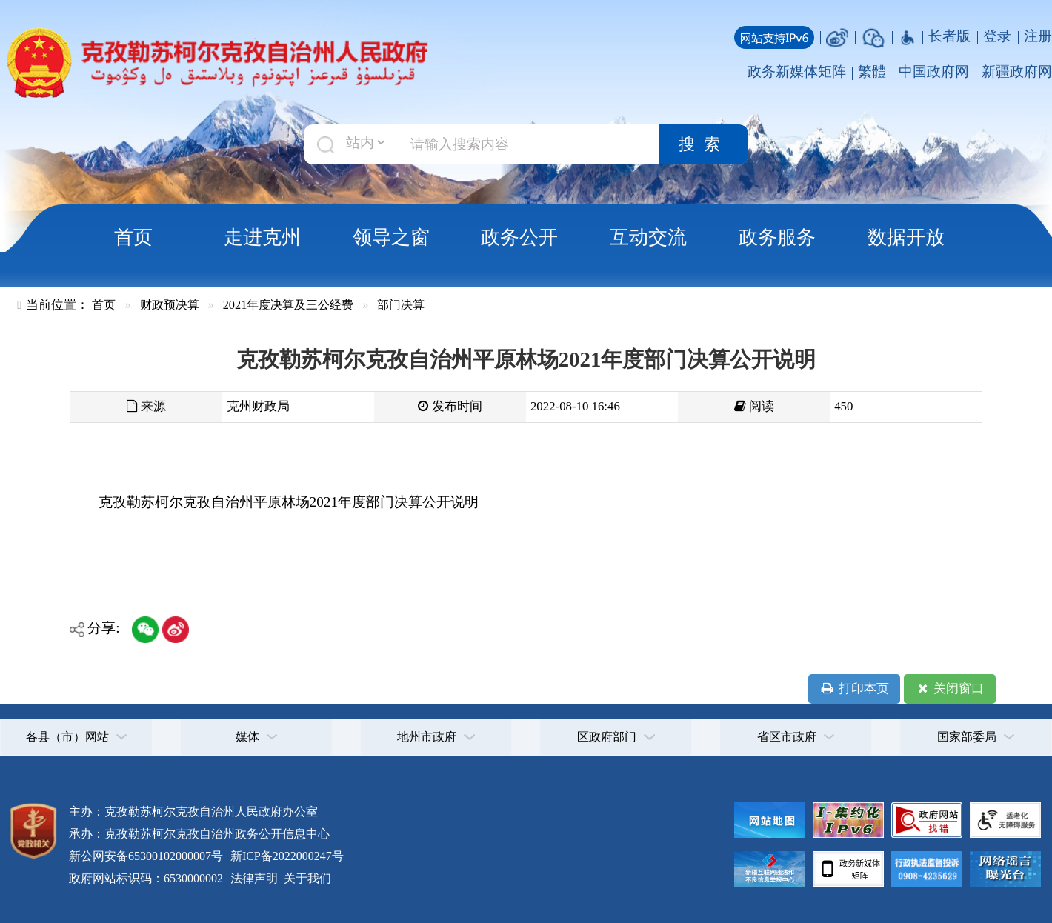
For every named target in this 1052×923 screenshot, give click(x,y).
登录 (997, 36)
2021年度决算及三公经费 (288, 305)
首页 (133, 237)
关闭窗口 (949, 689)
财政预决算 (169, 305)
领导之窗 (391, 237)
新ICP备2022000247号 (285, 856)
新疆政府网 (1017, 71)
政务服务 (777, 237)
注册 (1038, 36)
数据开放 (906, 237)
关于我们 (306, 878)
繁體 (872, 71)
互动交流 (648, 237)
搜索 (704, 144)
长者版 (949, 36)
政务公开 (519, 237)
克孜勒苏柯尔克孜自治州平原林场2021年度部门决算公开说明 (289, 502)
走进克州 (262, 237)
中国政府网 (934, 71)
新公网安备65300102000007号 (146, 856)
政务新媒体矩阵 (797, 71)
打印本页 (853, 689)
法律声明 (254, 878)
